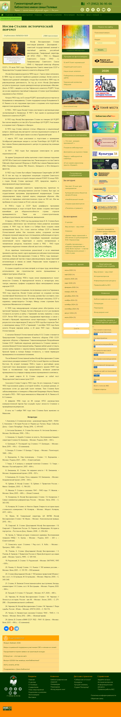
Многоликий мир (70, 106)
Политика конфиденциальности (103, 695)
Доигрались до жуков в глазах (76, 152)
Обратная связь (97, 698)
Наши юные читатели (72, 71)
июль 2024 (69, 317)
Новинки (38, 15)
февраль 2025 (70, 287)
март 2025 (69, 283)
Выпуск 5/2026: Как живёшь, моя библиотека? (21, 660)
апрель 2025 (69, 279)
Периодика (98, 308)
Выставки (80, 15)
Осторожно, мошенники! (11, 19)
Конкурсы (78, 682)
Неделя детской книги (73, 67)
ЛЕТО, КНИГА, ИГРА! (11, 665)
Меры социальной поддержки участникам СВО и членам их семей (30, 647)
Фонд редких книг (101, 312)
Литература (98, 303)
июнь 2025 (69, 270)
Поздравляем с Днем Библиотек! (17, 669)
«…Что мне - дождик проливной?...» (71, 142)
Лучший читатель (81, 685)
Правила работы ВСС (102, 285)
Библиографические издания (105, 299)
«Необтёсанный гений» (74, 199)
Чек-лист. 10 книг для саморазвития (73, 187)
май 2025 (68, 274)
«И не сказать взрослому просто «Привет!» (73, 164)
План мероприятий (25, 15)
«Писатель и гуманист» (74, 208)
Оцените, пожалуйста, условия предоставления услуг (105, 231)
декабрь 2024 (70, 296)
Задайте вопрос (104, 680)
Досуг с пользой (93, 15)
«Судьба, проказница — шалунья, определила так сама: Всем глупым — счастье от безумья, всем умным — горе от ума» (76, 248)
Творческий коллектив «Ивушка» (73, 83)
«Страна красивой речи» (75, 204)
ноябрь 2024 (69, 300)
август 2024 (69, 313)
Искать (100, 50)
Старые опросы (100, 389)
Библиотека (105, 116)
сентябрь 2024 (70, 309)
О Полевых (32, 685)
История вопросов (101, 276)
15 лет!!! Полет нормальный (74, 62)
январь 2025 (69, 292)
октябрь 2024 (70, 304)
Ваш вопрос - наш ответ (74, 227)
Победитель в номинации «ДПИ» (74, 77)
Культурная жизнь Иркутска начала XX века (76, 194)
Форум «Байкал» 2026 (12, 643)
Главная (2, 15)
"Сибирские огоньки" (82, 680)
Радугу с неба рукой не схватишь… (73, 157)
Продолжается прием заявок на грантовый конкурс (24, 652)
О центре (9, 15)
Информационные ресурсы (105, 281)
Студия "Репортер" (81, 687)
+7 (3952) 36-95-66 (99, 3)
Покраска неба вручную (76, 50)
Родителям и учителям (53, 15)
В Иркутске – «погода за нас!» (15, 656)
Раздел (97, 39)
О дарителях (33, 687)
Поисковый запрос (102, 33)
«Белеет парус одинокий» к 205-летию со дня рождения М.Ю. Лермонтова (76, 238)
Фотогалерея (69, 15)
